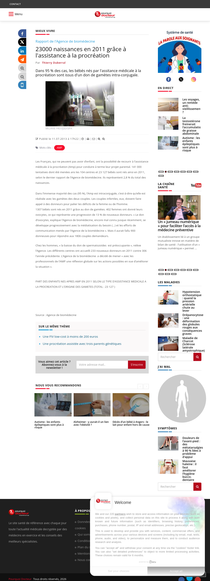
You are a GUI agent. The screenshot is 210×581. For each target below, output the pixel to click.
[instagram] (194, 79)
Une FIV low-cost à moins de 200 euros (70, 336)
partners (120, 514)
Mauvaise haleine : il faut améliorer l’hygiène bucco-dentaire (190, 466)
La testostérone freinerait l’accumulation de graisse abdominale (193, 125)
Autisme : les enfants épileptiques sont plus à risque (52, 423)
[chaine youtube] (196, 185)
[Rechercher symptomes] (197, 483)
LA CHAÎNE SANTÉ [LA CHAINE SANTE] (171, 184)
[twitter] (182, 79)
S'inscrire (137, 365)
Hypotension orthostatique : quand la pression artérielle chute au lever (192, 297)
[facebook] (169, 79)
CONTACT (15, 4)
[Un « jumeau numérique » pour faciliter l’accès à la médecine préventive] (180, 204)
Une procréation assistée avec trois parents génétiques (82, 344)
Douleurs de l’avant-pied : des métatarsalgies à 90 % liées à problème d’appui (193, 443)
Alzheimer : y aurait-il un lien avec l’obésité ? (91, 423)
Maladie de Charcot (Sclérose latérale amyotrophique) (194, 341)
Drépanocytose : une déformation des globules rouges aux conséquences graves (193, 320)
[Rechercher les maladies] (197, 353)
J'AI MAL (164, 363)
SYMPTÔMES (167, 425)
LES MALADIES (168, 279)
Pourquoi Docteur (20, 575)
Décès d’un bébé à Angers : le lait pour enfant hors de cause (130, 423)
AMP (59, 147)
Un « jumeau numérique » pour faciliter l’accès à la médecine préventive (179, 222)
